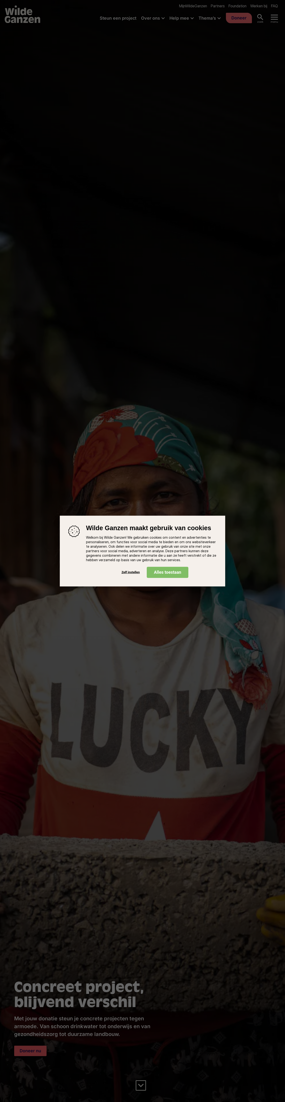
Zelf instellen (130, 572)
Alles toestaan (167, 571)
